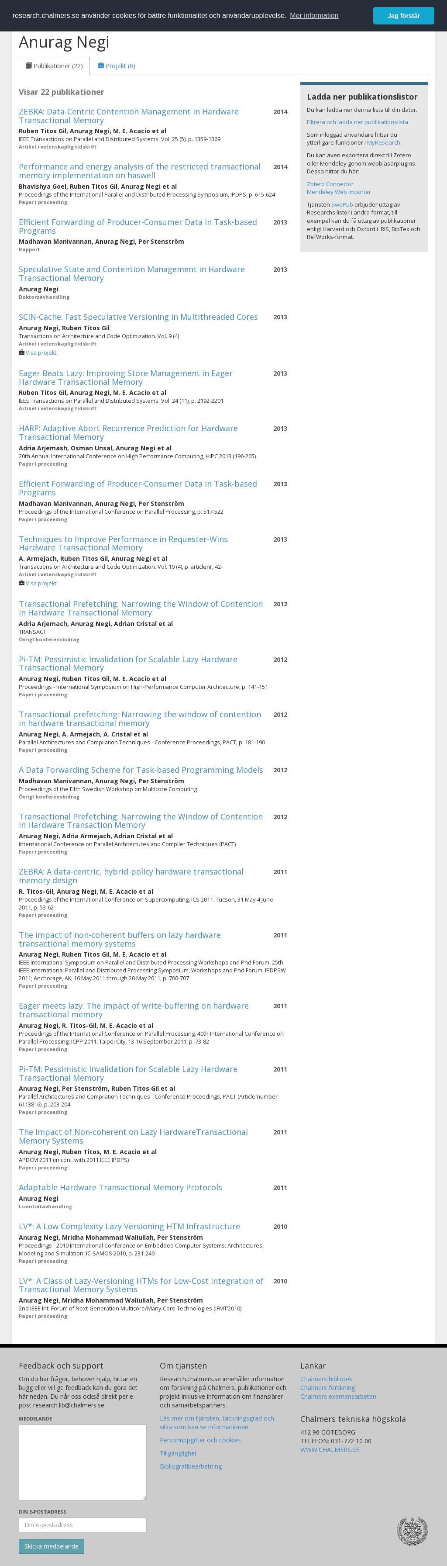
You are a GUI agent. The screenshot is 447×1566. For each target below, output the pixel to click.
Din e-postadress (42, 1511)
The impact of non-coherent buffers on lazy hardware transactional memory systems (120, 939)
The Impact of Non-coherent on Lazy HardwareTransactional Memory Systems (133, 1136)
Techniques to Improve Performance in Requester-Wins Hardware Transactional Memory (123, 543)
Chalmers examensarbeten (338, 1396)
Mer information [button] (314, 15)
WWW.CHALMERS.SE (329, 1449)
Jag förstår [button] (404, 15)
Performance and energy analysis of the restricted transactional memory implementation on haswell (140, 170)
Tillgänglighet (178, 1453)
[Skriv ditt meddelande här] (83, 1462)
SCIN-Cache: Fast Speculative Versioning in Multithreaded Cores (138, 316)
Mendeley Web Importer (339, 192)
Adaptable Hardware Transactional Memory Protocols (120, 1187)
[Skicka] (51, 1546)
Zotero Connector (330, 184)
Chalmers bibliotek (326, 1379)
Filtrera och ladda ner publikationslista (357, 122)
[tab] (54, 66)
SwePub (342, 204)
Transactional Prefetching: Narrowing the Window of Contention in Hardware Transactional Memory (141, 608)
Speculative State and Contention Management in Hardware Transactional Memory (132, 273)
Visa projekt (41, 352)
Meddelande (35, 1418)
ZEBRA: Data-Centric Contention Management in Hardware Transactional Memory (129, 115)
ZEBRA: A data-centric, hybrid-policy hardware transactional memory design (131, 875)
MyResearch (383, 142)
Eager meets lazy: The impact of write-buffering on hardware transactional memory (134, 1010)
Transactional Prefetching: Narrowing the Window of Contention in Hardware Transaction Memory (141, 820)
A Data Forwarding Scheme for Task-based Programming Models (141, 769)
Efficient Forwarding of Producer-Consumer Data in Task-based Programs (138, 226)
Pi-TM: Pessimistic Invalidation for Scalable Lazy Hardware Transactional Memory (128, 663)
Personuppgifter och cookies (200, 1440)
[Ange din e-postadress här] (83, 1525)
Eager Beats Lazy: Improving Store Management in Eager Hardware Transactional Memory (126, 377)
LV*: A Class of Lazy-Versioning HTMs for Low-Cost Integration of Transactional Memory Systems (141, 1285)
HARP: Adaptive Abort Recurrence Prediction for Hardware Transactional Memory (128, 432)
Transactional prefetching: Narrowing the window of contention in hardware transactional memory (140, 718)
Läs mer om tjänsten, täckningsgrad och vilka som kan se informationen (217, 1422)
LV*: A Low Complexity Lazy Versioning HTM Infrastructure (129, 1226)
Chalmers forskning (327, 1387)
